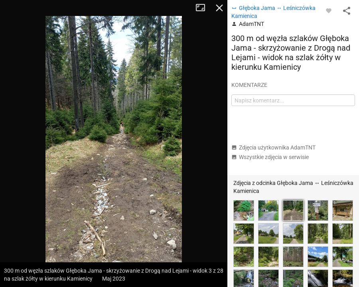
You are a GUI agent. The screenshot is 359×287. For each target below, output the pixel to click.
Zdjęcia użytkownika (273, 147)
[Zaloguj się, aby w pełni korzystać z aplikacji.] (328, 10)
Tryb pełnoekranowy (203, 8)
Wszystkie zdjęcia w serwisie (270, 157)
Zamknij (219, 8)
